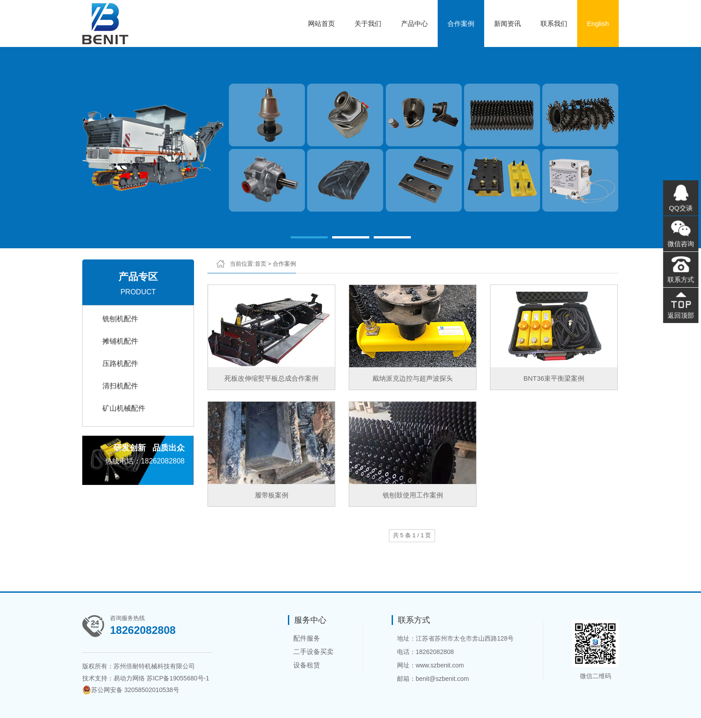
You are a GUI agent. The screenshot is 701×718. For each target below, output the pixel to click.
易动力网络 (129, 678)
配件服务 (306, 638)
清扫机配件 (120, 386)
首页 (260, 263)
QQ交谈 (680, 209)
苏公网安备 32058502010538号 (130, 689)
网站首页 (321, 23)
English (598, 23)
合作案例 (461, 23)
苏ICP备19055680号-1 (178, 678)
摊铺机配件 (120, 341)
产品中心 (414, 23)
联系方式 (680, 278)
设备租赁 (306, 665)
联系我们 (554, 23)
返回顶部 (680, 313)
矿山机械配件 (123, 408)
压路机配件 (120, 363)
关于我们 (368, 23)
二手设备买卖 (313, 651)
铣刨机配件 (120, 319)
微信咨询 (680, 244)
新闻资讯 (507, 23)
